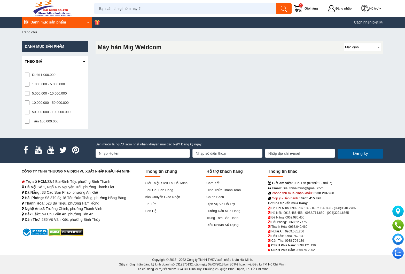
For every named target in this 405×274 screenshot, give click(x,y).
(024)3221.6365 (338, 213)
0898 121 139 (306, 245)
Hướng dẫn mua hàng (223, 211)
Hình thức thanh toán (223, 190)
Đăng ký (360, 153)
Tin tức (150, 204)
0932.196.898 (321, 208)
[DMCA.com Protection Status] (66, 232)
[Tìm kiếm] (284, 8)
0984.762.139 (294, 236)
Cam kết (212, 183)
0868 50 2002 (305, 250)
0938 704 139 (294, 240)
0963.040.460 (297, 227)
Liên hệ (151, 211)
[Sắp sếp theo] (362, 47)
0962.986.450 (294, 217)
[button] (372, 8)
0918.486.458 (293, 213)
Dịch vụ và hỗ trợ (220, 204)
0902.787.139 (299, 208)
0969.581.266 (294, 231)
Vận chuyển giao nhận (162, 197)
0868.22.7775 (297, 222)
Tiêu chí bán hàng (159, 190)
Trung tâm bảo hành (222, 218)
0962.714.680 (314, 213)
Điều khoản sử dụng (222, 225)
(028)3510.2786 (345, 208)
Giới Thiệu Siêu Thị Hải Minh (166, 183)
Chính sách (215, 197)
